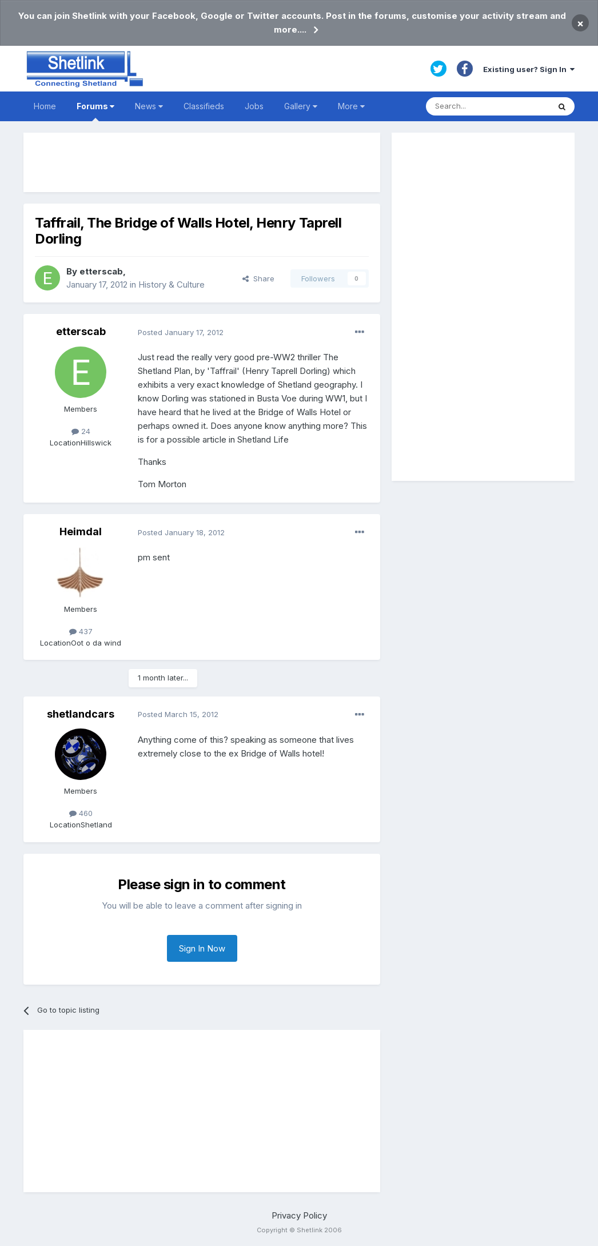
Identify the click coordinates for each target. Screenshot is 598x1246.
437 (81, 631)
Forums (95, 111)
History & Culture (171, 284)
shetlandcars (80, 714)
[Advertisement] (202, 162)
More (351, 106)
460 (81, 813)
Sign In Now (202, 948)
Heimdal (80, 532)
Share (258, 278)
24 (80, 431)
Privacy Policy (299, 1215)
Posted (181, 332)
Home (45, 106)
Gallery (300, 106)
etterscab (101, 271)
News (149, 106)
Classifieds (204, 106)
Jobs (254, 106)
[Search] (487, 106)
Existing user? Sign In (529, 69)
